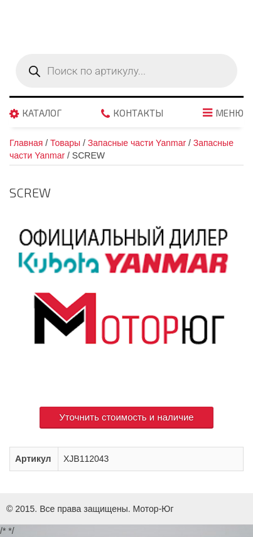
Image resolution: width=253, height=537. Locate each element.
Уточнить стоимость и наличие (126, 417)
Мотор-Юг (153, 509)
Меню (229, 113)
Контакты (138, 113)
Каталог (42, 113)
